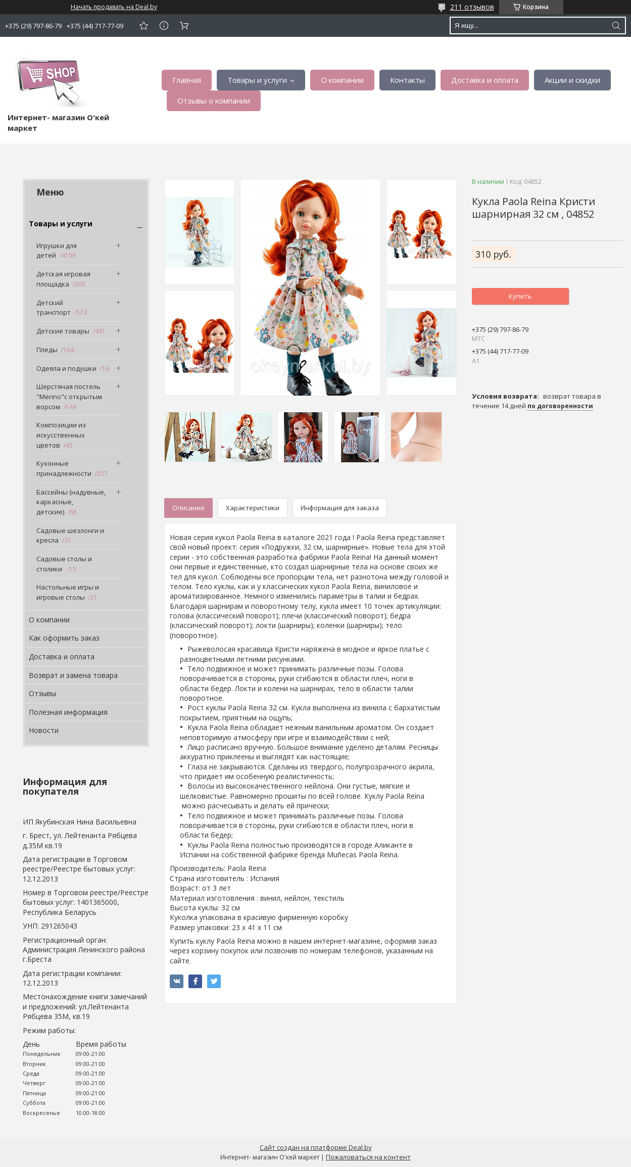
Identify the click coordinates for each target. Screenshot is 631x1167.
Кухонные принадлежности (63, 468)
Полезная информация (68, 712)
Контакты (407, 80)
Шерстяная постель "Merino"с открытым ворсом (69, 396)
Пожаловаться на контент (368, 1156)
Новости (44, 730)
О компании (342, 80)
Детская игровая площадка (63, 278)
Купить (520, 296)
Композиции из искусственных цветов (61, 434)
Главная (186, 80)
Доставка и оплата (484, 80)
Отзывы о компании (213, 100)
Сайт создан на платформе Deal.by (316, 1147)
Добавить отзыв (143, 25)
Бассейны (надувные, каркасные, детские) (71, 502)
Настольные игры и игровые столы (67, 592)
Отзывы (42, 693)
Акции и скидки (572, 80)
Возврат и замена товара (73, 675)
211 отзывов (472, 7)
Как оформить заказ (64, 638)
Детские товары (62, 330)
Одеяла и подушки (66, 368)
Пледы (47, 349)
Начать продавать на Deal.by (114, 7)
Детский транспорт (53, 307)
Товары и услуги (257, 80)
